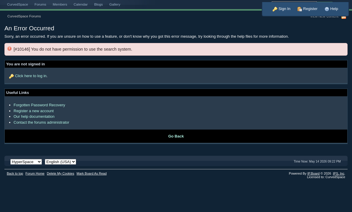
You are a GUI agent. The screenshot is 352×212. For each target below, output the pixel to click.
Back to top (15, 173)
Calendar (81, 4)
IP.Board (313, 173)
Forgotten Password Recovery (39, 105)
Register (307, 8)
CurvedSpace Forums (24, 16)
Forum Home (34, 173)
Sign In (281, 8)
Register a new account (34, 111)
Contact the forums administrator (41, 122)
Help (331, 8)
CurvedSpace (17, 4)
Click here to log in (31, 76)
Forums (40, 4)
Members (60, 4)
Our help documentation (34, 116)
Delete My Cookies (60, 173)
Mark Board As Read (91, 173)
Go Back (176, 136)
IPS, (338, 173)
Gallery (114, 4)
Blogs (98, 4)
